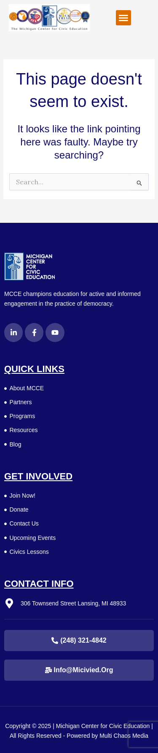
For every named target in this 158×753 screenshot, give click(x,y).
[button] (123, 17)
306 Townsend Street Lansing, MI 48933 (73, 603)
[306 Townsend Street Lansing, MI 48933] (9, 603)
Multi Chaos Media (123, 735)
